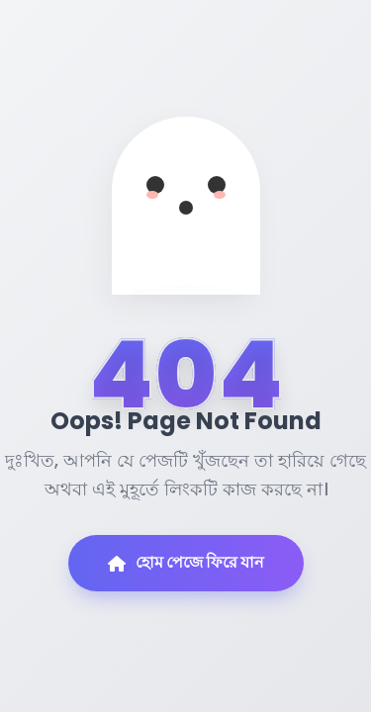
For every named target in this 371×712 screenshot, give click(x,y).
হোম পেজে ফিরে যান (186, 562)
